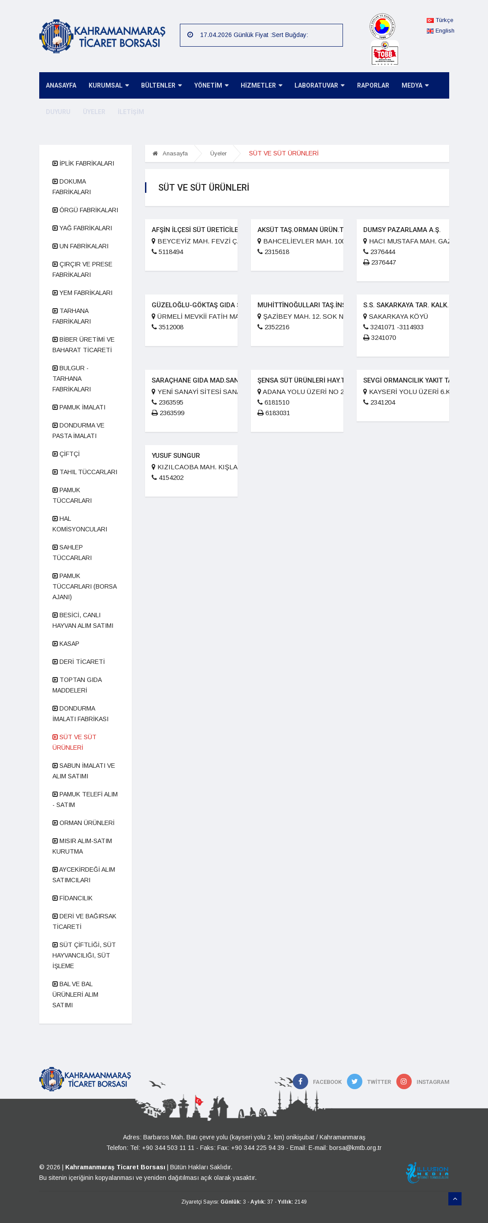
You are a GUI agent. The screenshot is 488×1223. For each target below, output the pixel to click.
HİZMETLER (256, 86)
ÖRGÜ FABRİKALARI (85, 210)
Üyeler (218, 153)
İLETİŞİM (128, 112)
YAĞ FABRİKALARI (82, 228)
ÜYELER (92, 112)
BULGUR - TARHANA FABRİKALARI (71, 379)
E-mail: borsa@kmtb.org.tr (345, 1147)
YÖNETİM (207, 86)
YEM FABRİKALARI (82, 292)
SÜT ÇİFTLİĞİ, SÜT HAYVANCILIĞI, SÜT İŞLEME (84, 955)
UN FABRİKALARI (80, 246)
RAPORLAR (366, 85)
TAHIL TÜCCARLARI (84, 471)
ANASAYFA (60, 85)
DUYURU (57, 112)
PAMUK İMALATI (78, 407)
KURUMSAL (107, 86)
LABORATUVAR (314, 86)
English (440, 30)
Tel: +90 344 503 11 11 (162, 1147)
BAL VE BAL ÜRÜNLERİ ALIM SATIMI (75, 994)
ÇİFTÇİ (66, 453)
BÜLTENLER (158, 86)
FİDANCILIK (72, 898)
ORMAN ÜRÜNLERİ (83, 822)
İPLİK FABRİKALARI (83, 163)
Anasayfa (170, 153)
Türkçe (440, 20)
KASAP (65, 643)
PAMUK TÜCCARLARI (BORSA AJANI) (84, 586)
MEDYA (407, 86)
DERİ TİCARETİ (78, 661)
